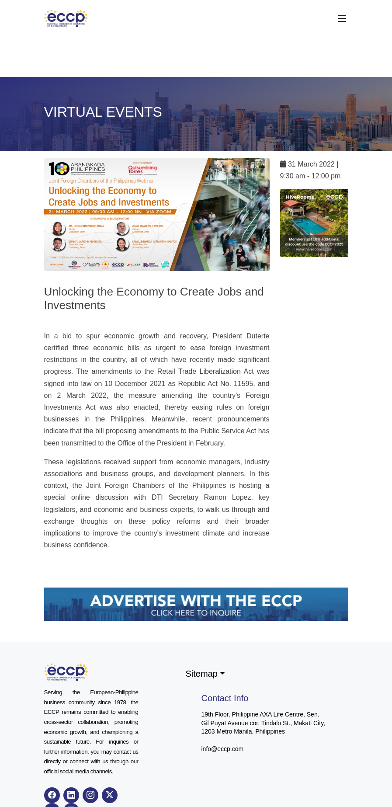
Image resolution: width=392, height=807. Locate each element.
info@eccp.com (222, 748)
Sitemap (202, 673)
